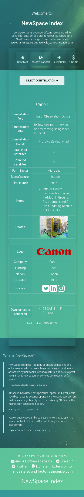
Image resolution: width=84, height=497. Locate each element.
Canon (42, 104)
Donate (40, 466)
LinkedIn (64, 461)
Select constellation (42, 80)
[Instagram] (61, 290)
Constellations (40, 59)
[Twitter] (45, 290)
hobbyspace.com (30, 409)
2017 (53, 183)
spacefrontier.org (42, 430)
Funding (73, 59)
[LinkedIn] (53, 290)
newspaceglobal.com (37, 385)
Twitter (19, 466)
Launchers (59, 59)
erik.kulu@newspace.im (31, 461)
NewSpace (22, 59)
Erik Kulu (42, 456)
